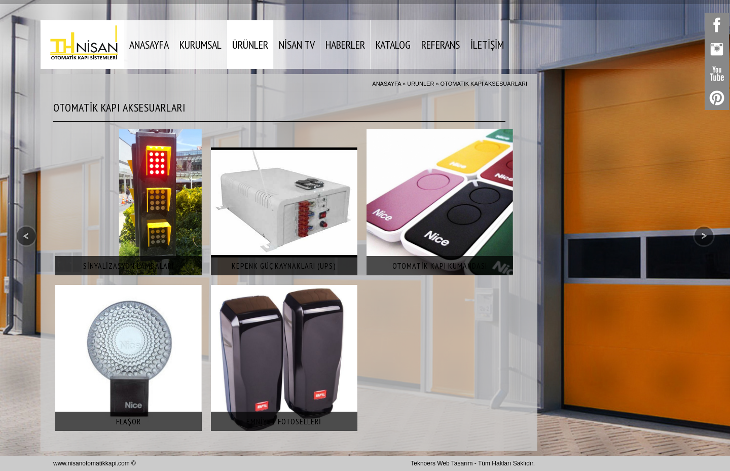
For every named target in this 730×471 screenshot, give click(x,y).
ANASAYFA (149, 45)
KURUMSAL (200, 45)
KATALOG (393, 45)
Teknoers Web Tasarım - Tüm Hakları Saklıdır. (473, 463)
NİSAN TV (297, 45)
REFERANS (440, 45)
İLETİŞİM (487, 45)
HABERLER (345, 45)
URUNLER (420, 84)
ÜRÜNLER (250, 45)
